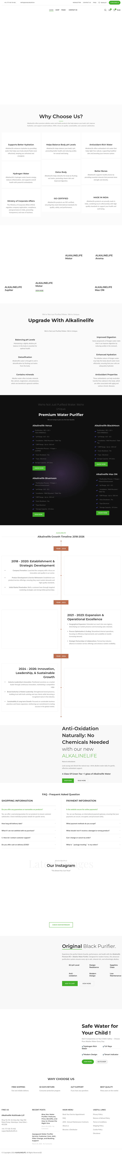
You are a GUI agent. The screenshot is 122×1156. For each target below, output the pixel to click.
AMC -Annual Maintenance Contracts (76, 1122)
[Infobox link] (21, 146)
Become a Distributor (70, 1129)
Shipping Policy (98, 1126)
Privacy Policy (98, 1114)
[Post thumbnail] (36, 1121)
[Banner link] (76, 248)
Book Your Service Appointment (74, 1114)
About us (66, 1126)
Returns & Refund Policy (101, 1118)
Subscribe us (114, 2)
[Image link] (16, 447)
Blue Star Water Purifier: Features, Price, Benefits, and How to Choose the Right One (49, 1118)
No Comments (47, 1144)
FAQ (64, 1118)
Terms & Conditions (100, 1122)
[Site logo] (12, 10)
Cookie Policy (97, 1129)
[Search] (105, 10)
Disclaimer (96, 1133)
